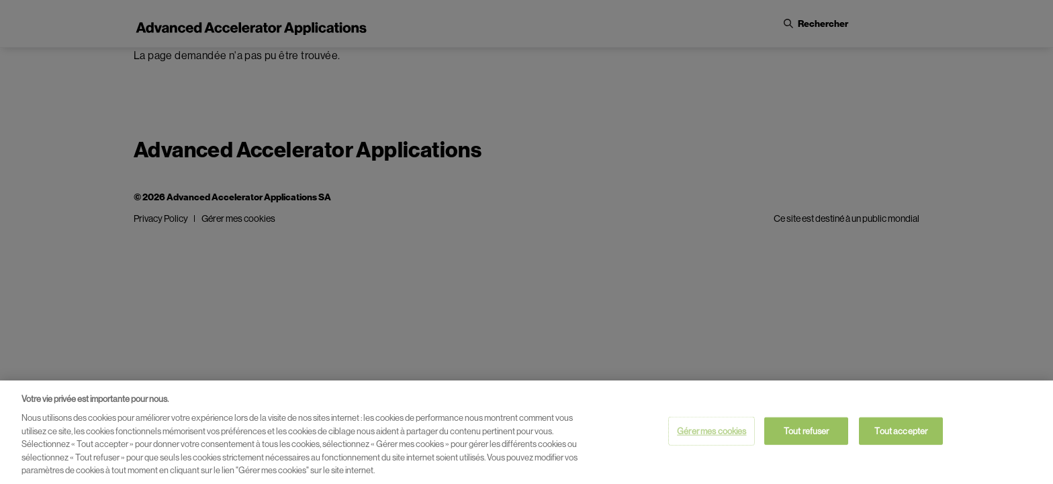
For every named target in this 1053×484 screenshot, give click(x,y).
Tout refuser (806, 430)
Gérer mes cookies (711, 430)
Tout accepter (900, 430)
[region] (526, 432)
